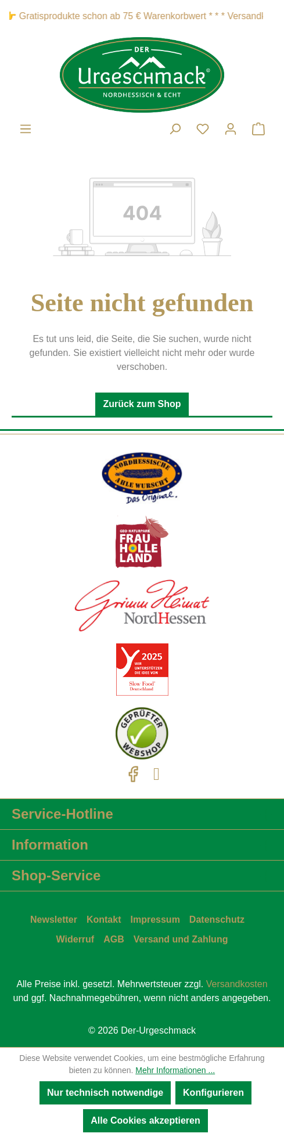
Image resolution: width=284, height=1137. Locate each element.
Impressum (154, 919)
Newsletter (53, 919)
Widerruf (75, 939)
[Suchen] (175, 129)
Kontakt (104, 919)
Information (50, 844)
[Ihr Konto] (231, 129)
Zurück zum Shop (142, 404)
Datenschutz (217, 919)
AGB (113, 939)
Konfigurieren (213, 1093)
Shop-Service (56, 875)
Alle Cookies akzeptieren (145, 1120)
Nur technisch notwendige (105, 1093)
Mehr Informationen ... (175, 1070)
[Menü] (25, 129)
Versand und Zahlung (181, 939)
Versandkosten (237, 984)
